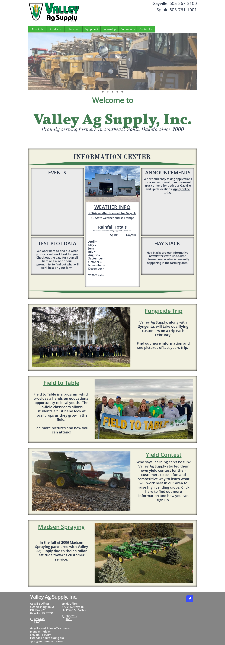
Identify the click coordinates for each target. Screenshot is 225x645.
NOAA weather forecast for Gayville (112, 213)
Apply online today (177, 190)
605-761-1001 (71, 617)
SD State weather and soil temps (112, 218)
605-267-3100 (39, 620)
